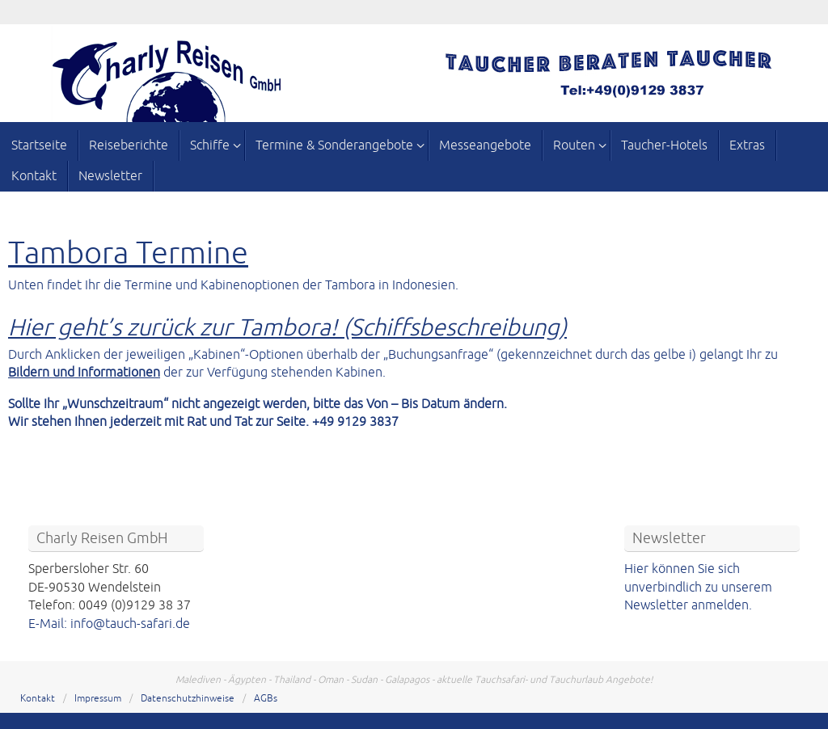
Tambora (68, 253)
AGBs (265, 699)
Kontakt (37, 699)
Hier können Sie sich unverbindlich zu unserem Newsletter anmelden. (698, 587)
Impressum (97, 699)
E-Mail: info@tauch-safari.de (109, 624)
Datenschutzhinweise (187, 699)
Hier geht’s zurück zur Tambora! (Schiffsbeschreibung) (287, 328)
